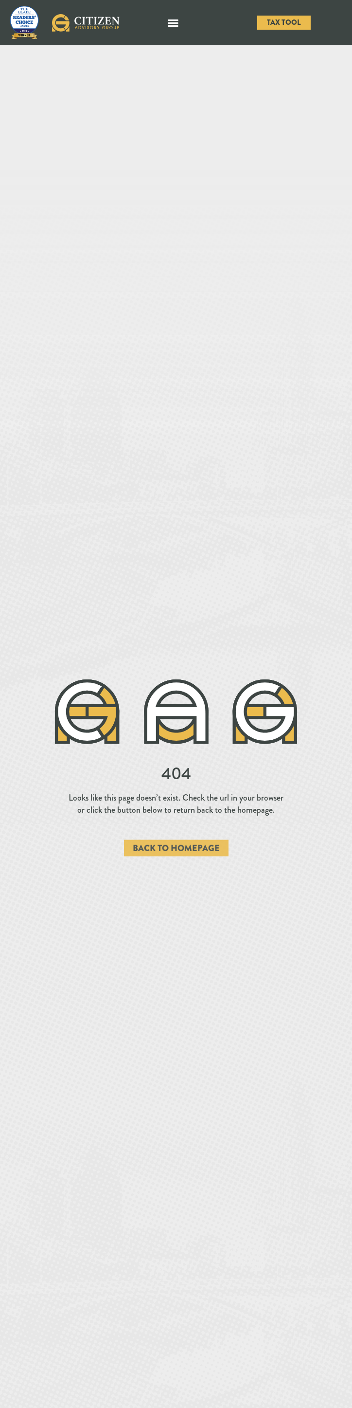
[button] (173, 23)
